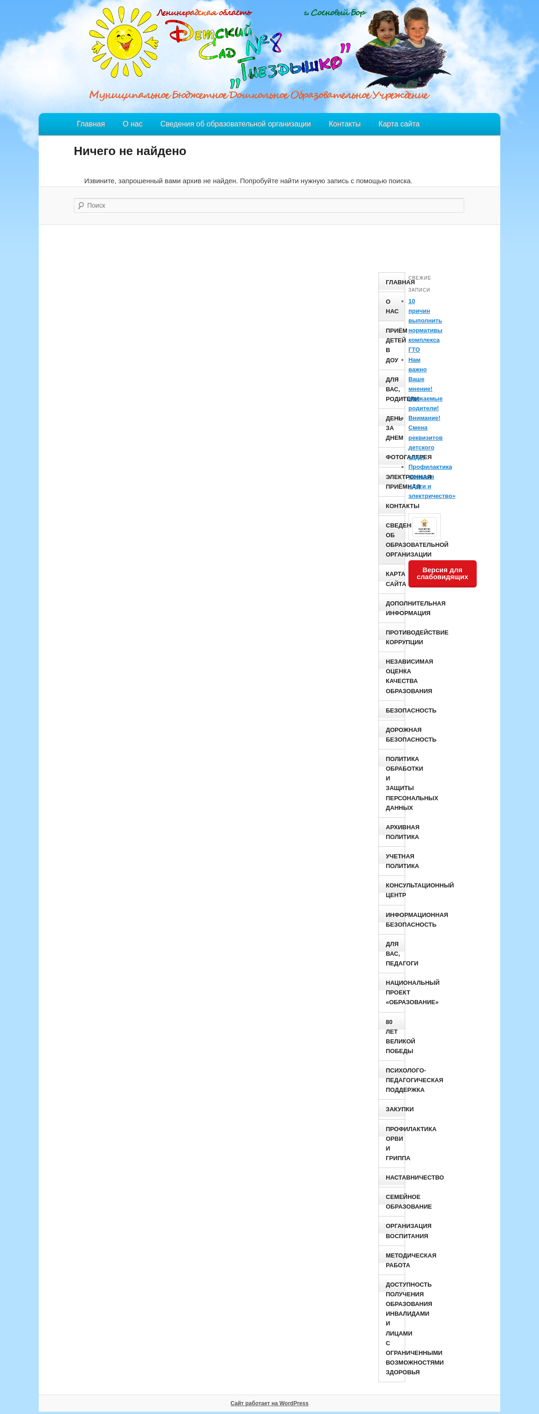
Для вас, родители (395, 389)
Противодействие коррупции (395, 637)
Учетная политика (395, 861)
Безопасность (395, 710)
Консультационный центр (395, 890)
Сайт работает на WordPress (269, 1403)
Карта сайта (398, 124)
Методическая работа (395, 1260)
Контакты (344, 124)
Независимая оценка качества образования (395, 676)
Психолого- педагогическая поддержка (395, 1080)
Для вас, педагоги (395, 954)
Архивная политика (395, 832)
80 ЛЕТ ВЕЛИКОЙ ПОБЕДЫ (395, 1037)
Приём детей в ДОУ (395, 345)
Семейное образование (395, 1201)
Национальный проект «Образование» (395, 992)
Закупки (395, 1109)
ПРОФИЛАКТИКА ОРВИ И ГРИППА (395, 1144)
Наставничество (395, 1177)
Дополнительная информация (395, 608)
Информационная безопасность (395, 919)
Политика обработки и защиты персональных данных (395, 783)
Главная (91, 124)
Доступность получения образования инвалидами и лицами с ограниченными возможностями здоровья (395, 1328)
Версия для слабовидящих (442, 573)
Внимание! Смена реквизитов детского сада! (425, 437)
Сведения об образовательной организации (235, 124)
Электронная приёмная (395, 481)
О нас (133, 124)
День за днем (394, 428)
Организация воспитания (395, 1230)
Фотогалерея (395, 457)
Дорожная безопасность (395, 734)
